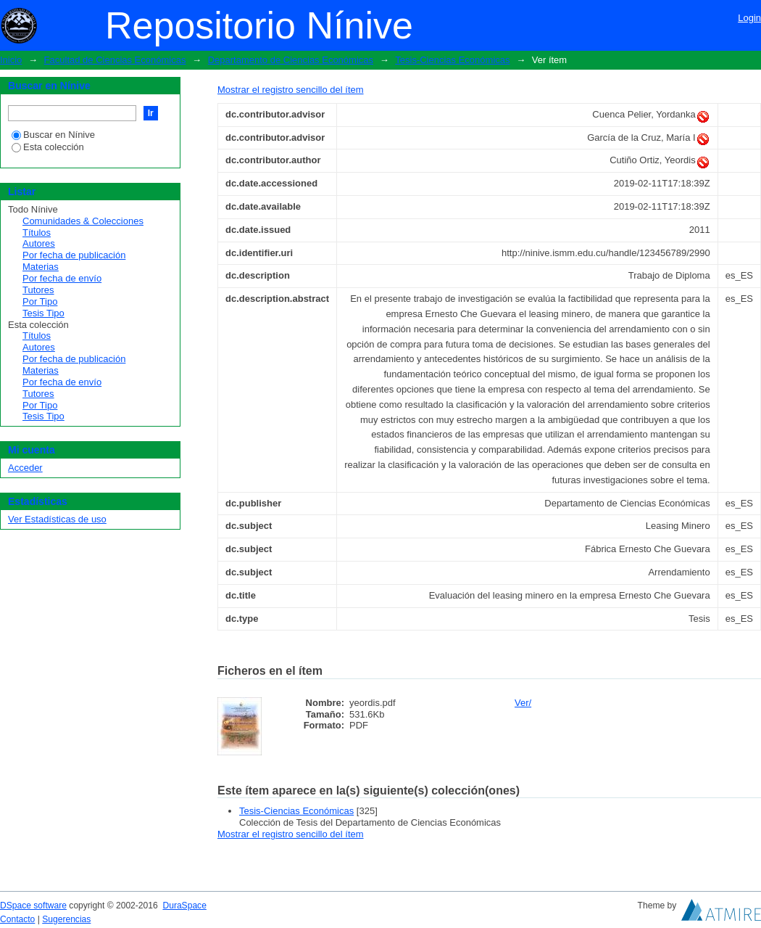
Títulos (36, 232)
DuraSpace (184, 905)
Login (749, 17)
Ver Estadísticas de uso (57, 519)
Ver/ (523, 702)
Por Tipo (39, 301)
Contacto (17, 919)
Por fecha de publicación (73, 255)
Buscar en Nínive (53, 134)
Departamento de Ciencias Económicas (290, 59)
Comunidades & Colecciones (83, 220)
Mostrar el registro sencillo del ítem (290, 89)
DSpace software (33, 905)
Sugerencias (66, 919)
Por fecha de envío (61, 278)
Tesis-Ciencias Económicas (452, 59)
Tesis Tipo (43, 313)
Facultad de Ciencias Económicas (115, 59)
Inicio (11, 59)
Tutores (38, 289)
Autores (38, 243)
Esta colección (48, 146)
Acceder (25, 467)
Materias (40, 266)
